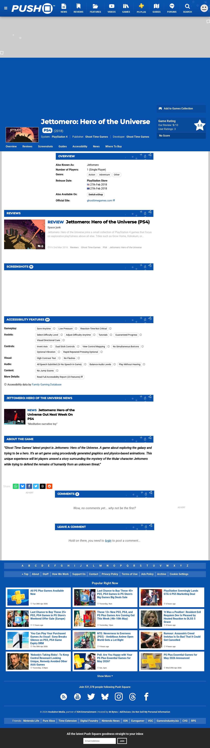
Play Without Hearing (129, 364)
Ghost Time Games (96, 136)
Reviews (27, 146)
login (108, 540)
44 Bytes (113, 712)
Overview (11, 146)
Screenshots (45, 146)
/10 (175, 125)
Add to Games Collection (175, 108)
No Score (164, 135)
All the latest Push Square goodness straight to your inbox (105, 734)
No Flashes (69, 358)
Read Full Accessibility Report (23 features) (60, 377)
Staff (46, 574)
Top (25, 574)
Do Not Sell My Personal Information (151, 712)
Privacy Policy (110, 574)
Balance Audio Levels (100, 364)
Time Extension (68, 720)
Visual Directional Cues (48, 340)
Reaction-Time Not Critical (93, 328)
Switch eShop (96, 194)
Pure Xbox (49, 720)
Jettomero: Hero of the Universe (125, 247)
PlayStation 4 (59, 136)
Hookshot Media (56, 712)
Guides (63, 146)
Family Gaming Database (46, 384)
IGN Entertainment (86, 712)
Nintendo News (111, 720)
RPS (193, 720)
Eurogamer (137, 720)
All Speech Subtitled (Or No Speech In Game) (59, 364)
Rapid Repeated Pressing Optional (80, 352)
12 (20, 421)
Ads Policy (147, 574)
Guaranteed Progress (126, 335)
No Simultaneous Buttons (126, 346)
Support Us (78, 574)
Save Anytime (44, 328)
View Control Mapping (94, 346)
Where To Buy (113, 146)
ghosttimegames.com (101, 200)
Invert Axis (42, 346)
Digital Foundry (89, 720)
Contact (93, 574)
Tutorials (103, 335)
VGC (150, 720)
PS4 (105, 247)
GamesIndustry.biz (168, 720)
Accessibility (80, 146)
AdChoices (125, 712)
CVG (185, 720)
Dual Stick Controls (65, 346)
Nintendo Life (31, 720)
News (96, 146)
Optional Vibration (46, 352)
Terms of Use (130, 574)
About (35, 574)
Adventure (104, 174)
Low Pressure (66, 328)
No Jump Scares (45, 370)
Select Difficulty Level (47, 335)
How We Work (60, 574)
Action (92, 174)
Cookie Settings (179, 574)
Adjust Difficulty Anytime (78, 335)
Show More (105, 676)
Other (117, 174)
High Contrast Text (46, 358)
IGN (125, 720)
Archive (161, 574)
